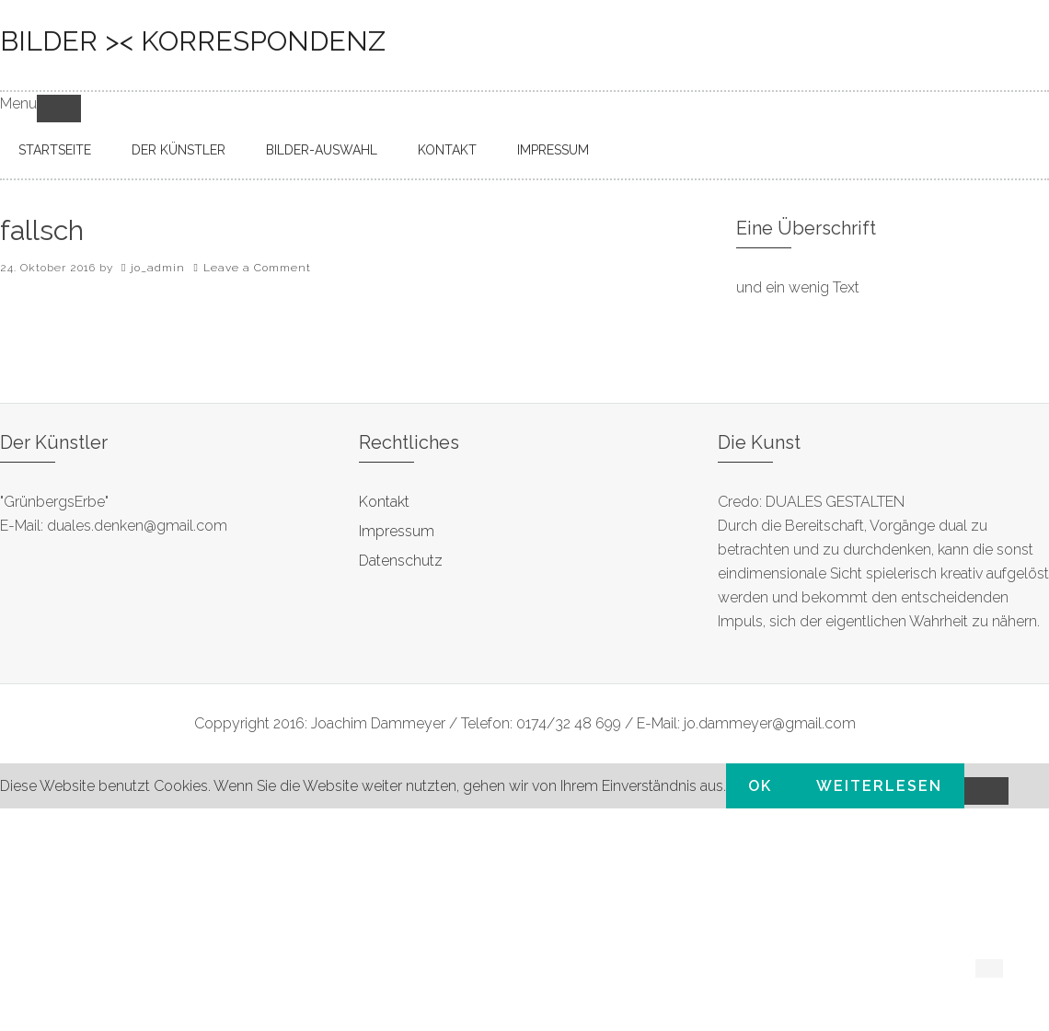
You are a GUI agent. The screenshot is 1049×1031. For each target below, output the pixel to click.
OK (760, 786)
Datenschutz (401, 560)
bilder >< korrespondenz (193, 41)
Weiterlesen (879, 786)
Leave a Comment (257, 267)
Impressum (396, 531)
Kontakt (384, 501)
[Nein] (986, 791)
